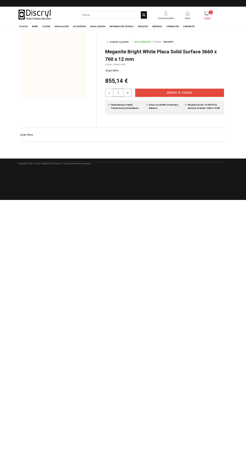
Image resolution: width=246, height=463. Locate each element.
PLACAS (23, 26)
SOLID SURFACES (142, 42)
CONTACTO (189, 26)
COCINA (46, 26)
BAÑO (35, 26)
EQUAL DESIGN (97, 26)
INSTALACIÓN (61, 26)
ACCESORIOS (79, 26)
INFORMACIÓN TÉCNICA (122, 26)
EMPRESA (157, 26)
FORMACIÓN (172, 26)
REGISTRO (143, 26)
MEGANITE (168, 42)
